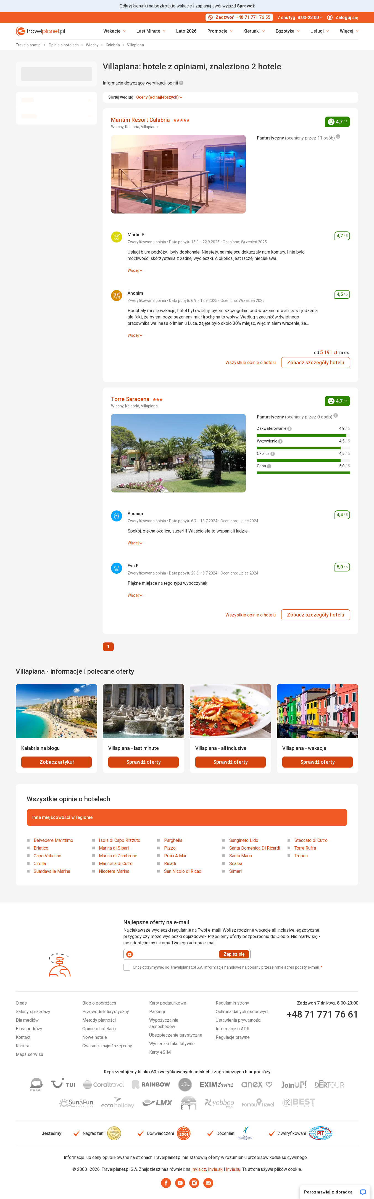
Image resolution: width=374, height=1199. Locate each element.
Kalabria (113, 45)
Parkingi (157, 1011)
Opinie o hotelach (64, 45)
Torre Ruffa (305, 848)
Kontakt (23, 1037)
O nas (21, 1003)
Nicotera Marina (114, 871)
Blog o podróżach (99, 1003)
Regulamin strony (232, 1003)
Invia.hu (233, 1169)
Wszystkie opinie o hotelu (250, 362)
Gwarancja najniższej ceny (107, 1045)
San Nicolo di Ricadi (183, 871)
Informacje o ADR (232, 1028)
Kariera (22, 1045)
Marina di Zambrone (118, 855)
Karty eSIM (160, 1052)
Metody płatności (99, 1020)
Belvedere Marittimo (53, 840)
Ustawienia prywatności (238, 1020)
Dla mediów (27, 1020)
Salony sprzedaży (33, 1011)
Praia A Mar (175, 855)
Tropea (301, 855)
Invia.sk (215, 1169)
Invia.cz (198, 1169)
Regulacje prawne (233, 1037)
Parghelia (173, 840)
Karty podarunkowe (167, 1003)
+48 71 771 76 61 (322, 1014)
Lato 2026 (186, 31)
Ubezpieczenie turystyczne (175, 1035)
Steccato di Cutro (311, 840)
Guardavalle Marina (52, 871)
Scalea (235, 863)
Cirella (40, 863)
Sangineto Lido (243, 840)
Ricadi (170, 863)
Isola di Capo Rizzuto (119, 840)
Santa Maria (240, 855)
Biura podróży (29, 1028)
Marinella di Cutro (116, 863)
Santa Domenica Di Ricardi (254, 848)
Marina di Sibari (114, 848)
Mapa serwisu (29, 1054)
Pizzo (170, 848)
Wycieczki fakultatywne (172, 1043)
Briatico (41, 848)
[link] (151, 31)
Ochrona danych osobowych (243, 1011)
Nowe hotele (94, 1037)
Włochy (92, 45)
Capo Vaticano (47, 855)
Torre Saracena (131, 399)
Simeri (235, 871)
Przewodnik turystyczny (105, 1011)
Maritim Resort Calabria (141, 120)
